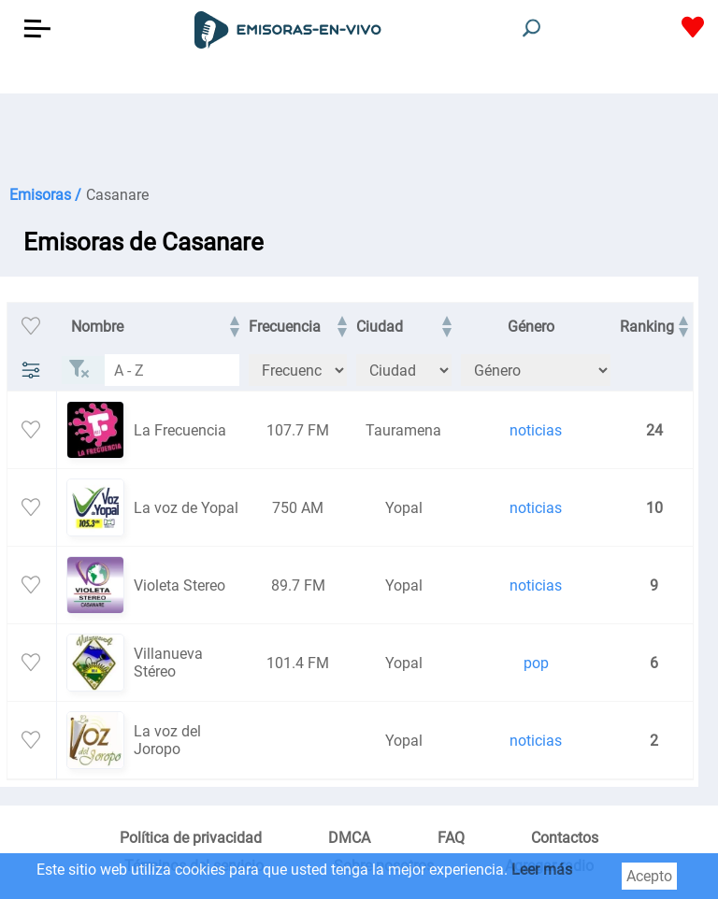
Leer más (541, 869)
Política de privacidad (191, 838)
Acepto (649, 876)
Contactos (564, 838)
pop (536, 663)
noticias (536, 430)
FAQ (451, 838)
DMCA (349, 838)
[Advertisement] (359, 140)
